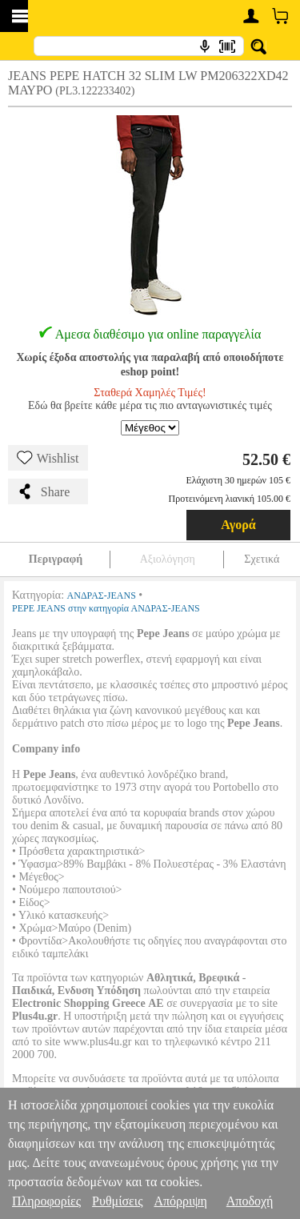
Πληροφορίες (46, 1201)
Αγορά (238, 524)
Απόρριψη (180, 1201)
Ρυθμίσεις (117, 1201)
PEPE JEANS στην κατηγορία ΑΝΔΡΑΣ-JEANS (106, 608)
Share (43, 491)
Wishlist (48, 458)
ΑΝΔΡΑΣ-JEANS (101, 595)
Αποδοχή (250, 1201)
